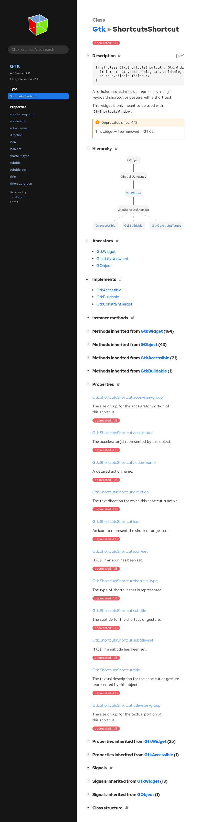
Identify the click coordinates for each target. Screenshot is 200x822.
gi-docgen (18, 197)
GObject (104, 265)
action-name (19, 128)
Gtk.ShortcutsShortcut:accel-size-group (127, 397)
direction (16, 135)
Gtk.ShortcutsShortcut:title (116, 670)
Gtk (15, 66)
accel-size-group (21, 114)
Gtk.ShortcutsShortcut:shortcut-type (125, 581)
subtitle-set (18, 170)
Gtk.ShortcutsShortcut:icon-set (120, 551)
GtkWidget (106, 251)
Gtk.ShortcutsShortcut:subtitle (119, 610)
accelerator (18, 121)
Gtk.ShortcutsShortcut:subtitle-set (122, 640)
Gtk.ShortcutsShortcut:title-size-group (126, 705)
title (13, 177)
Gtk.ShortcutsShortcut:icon (116, 521)
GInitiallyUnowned (112, 258)
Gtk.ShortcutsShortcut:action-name (124, 462)
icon (13, 142)
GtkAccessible (109, 290)
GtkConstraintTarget (114, 304)
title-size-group (21, 183)
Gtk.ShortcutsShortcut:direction (120, 492)
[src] (180, 56)
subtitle (15, 163)
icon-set (16, 149)
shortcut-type (19, 156)
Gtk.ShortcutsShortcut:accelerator (122, 432)
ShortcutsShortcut (23, 96)
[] (89, 55)
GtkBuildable (108, 297)
